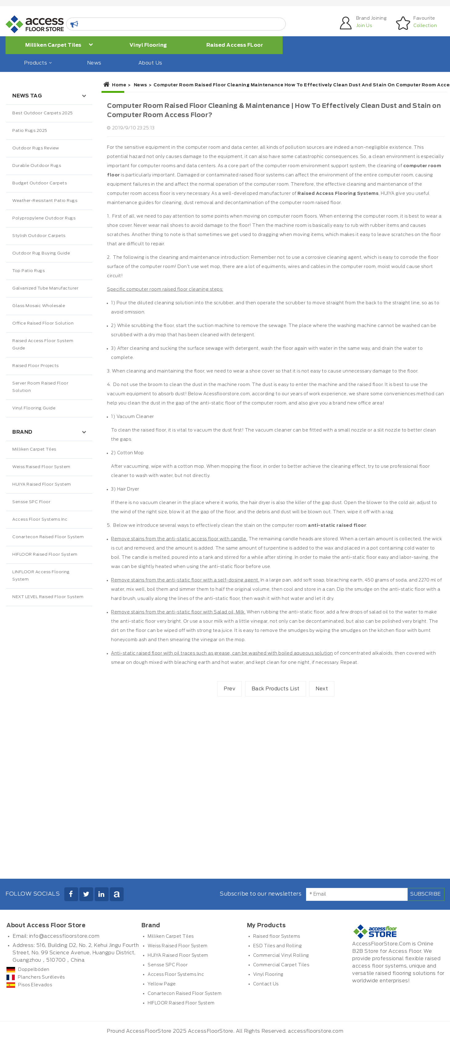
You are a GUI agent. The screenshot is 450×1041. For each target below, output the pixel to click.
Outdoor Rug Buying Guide (41, 253)
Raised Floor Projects (35, 366)
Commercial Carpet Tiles (281, 965)
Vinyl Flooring (148, 45)
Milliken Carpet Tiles (59, 45)
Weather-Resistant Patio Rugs (44, 201)
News (94, 63)
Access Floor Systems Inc (39, 520)
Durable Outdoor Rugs (36, 166)
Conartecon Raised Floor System (48, 537)
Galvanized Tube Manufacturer (45, 288)
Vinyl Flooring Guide (33, 408)
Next (322, 688)
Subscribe (425, 894)
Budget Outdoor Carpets (39, 183)
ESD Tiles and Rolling (277, 946)
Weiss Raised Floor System (41, 467)
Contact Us (266, 984)
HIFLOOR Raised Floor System (45, 555)
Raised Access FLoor (234, 45)
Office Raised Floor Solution (43, 323)
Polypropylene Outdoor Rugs (43, 218)
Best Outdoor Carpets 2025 (42, 113)
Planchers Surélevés (35, 977)
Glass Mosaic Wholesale (38, 306)
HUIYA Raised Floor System (41, 485)
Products (37, 63)
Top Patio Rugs (28, 271)
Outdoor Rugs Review (35, 148)
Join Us (364, 26)
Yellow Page (162, 984)
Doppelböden (28, 970)
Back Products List (276, 688)
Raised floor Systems (276, 936)
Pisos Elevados (29, 985)
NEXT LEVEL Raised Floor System (47, 597)
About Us (150, 63)
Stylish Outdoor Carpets (39, 236)
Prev (229, 688)
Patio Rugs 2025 (29, 131)
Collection (425, 26)
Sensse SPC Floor (31, 502)
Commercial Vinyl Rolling (281, 955)
